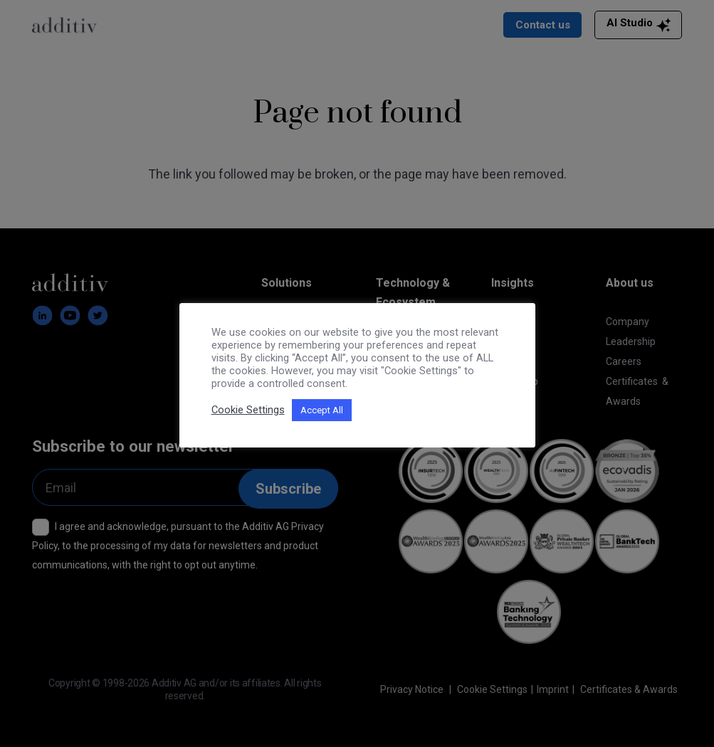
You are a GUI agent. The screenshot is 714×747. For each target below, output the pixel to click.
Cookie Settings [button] (248, 409)
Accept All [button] (321, 410)
